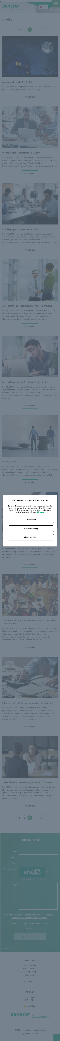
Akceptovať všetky (31, 537)
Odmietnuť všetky (31, 528)
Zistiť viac (40, 512)
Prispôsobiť (31, 520)
